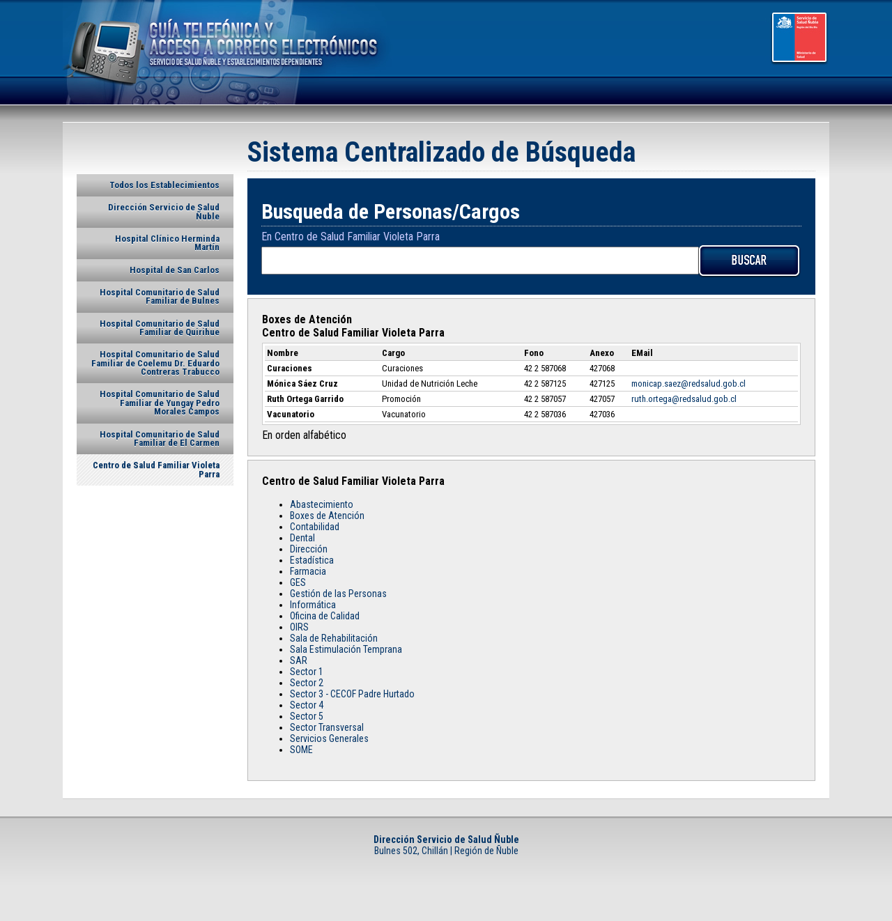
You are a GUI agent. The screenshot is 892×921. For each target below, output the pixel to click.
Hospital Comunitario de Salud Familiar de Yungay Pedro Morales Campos (160, 403)
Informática (313, 604)
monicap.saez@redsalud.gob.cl (688, 383)
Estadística (312, 560)
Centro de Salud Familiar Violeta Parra (156, 469)
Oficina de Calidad (325, 615)
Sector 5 (306, 716)
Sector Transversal (327, 727)
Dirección (309, 549)
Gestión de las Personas (338, 593)
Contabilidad (314, 526)
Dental (302, 537)
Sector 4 (306, 705)
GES (298, 582)
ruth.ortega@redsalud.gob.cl (684, 399)
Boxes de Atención (327, 515)
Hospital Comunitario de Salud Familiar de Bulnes (160, 296)
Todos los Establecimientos (164, 185)
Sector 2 (306, 682)
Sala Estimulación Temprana (346, 649)
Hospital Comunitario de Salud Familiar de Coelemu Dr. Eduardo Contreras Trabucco (155, 363)
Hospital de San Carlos (175, 270)
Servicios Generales (329, 738)
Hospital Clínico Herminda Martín (167, 242)
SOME (301, 749)
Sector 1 (306, 671)
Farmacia (308, 571)
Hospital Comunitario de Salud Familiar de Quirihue (160, 327)
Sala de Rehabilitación (334, 638)
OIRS (299, 627)
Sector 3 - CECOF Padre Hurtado (352, 693)
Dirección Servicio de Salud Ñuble (164, 211)
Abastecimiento (321, 504)
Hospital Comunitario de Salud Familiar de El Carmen (160, 438)
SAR (298, 660)
